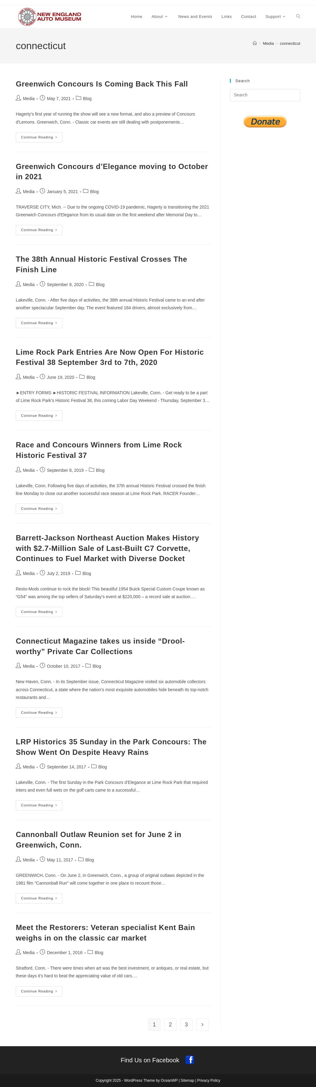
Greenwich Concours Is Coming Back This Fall (102, 84)
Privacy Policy (208, 1080)
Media (29, 98)
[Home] (255, 43)
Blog (87, 98)
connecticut (290, 43)
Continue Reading (41, 138)
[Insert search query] (265, 95)
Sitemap (187, 1080)
